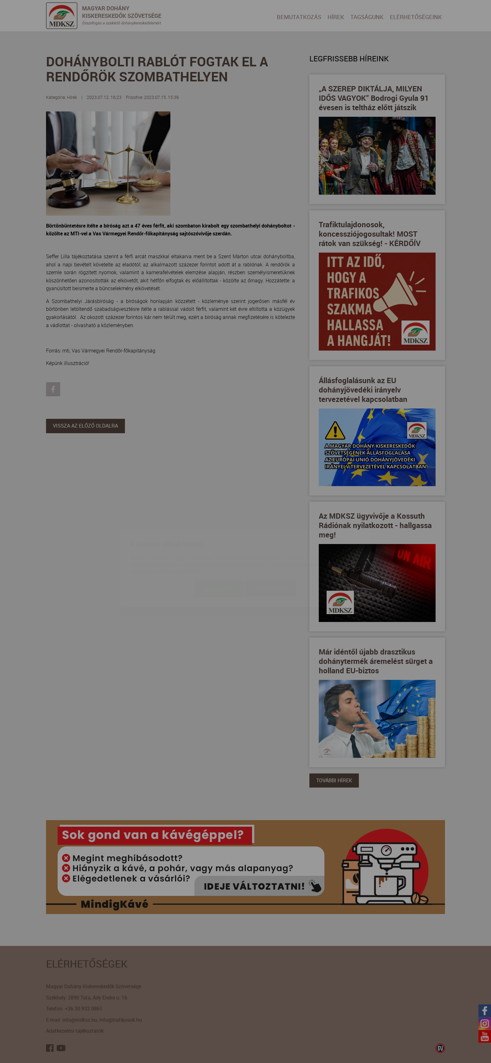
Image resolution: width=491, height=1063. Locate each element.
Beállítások (270, 552)
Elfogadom (219, 552)
